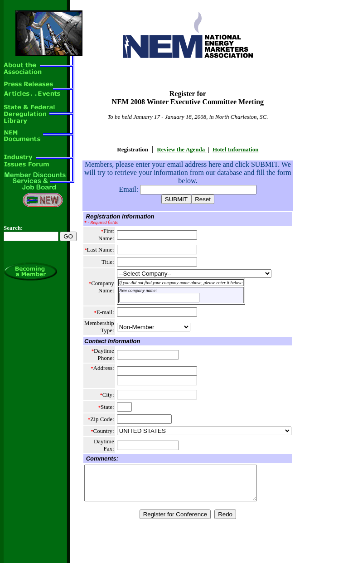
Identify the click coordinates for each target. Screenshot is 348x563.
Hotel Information (235, 149)
